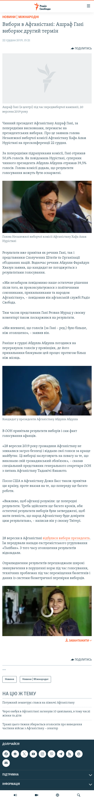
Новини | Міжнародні (20, 17)
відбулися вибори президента (66, 538)
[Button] (81, 48)
